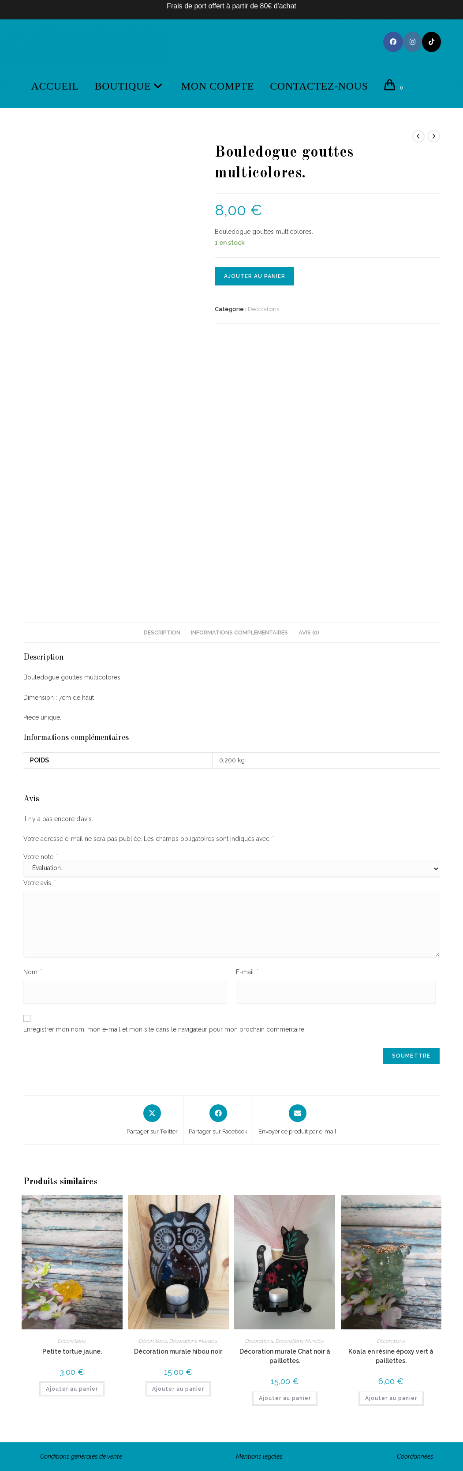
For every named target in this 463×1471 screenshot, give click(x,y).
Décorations (263, 309)
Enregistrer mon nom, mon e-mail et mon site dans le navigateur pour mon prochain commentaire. (164, 1029)
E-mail (247, 972)
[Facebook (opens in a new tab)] (393, 42)
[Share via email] (297, 1120)
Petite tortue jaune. (72, 1351)
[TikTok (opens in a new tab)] (431, 42)
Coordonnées (415, 1456)
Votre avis (39, 882)
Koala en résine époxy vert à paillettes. (390, 1356)
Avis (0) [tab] (309, 632)
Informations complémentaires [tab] (239, 632)
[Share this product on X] (152, 1120)
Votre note (40, 857)
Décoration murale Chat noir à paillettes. (284, 1356)
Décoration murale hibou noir (178, 1351)
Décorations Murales (193, 1341)
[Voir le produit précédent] (418, 136)
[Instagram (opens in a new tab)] (412, 42)
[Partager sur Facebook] (218, 1120)
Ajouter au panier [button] (72, 1389)
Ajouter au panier (254, 276)
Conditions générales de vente (81, 1456)
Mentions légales (259, 1456)
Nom (32, 972)
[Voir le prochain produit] (434, 136)
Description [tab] (162, 632)
